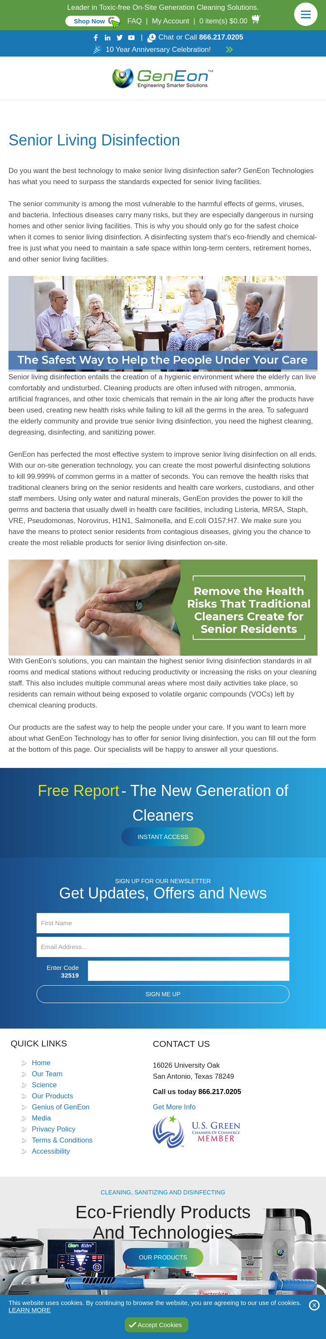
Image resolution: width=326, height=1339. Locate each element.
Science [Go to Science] (44, 1085)
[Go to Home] (163, 78)
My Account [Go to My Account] (170, 21)
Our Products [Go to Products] (52, 1096)
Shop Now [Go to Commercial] (89, 21)
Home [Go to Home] (41, 1062)
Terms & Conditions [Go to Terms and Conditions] (62, 1140)
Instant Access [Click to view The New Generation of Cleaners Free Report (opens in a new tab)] (163, 836)
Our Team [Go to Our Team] (47, 1073)
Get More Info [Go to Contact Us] (174, 1107)
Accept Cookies (160, 1324)
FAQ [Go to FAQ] (134, 21)
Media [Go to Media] (41, 1118)
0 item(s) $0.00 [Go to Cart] (223, 21)
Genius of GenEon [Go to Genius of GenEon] (61, 1107)
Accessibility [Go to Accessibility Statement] (51, 1151)
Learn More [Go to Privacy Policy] (29, 1309)
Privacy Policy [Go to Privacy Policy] (54, 1129)
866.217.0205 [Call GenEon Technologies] (221, 37)
